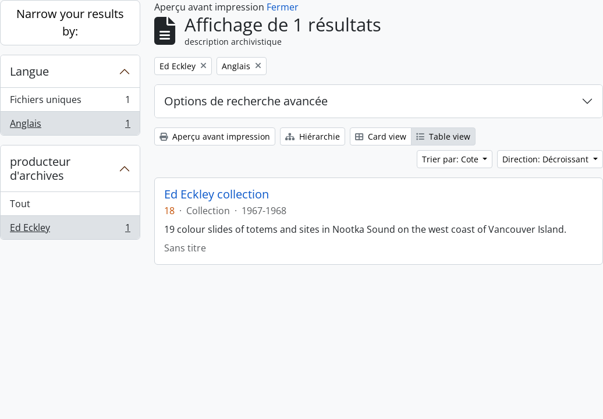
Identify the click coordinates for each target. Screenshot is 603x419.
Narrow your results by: (70, 22)
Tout (20, 203)
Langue (29, 71)
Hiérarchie (312, 136)
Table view (443, 136)
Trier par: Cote (451, 159)
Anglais (69, 125)
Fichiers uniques (69, 102)
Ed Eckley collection (216, 194)
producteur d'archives (40, 168)
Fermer (283, 7)
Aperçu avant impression (214, 136)
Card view (380, 136)
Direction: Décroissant (546, 159)
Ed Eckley (69, 230)
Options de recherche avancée (246, 101)
